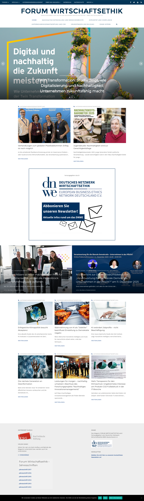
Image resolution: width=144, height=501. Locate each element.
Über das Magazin (52, 2)
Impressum (67, 2)
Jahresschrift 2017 (25, 469)
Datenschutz (79, 2)
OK (100, 498)
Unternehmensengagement (32, 2)
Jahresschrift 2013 (25, 483)
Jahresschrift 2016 (25, 473)
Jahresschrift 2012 (25, 487)
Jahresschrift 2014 (25, 480)
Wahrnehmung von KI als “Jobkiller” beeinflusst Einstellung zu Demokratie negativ (72, 330)
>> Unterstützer (23, 455)
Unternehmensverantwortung (32, 106)
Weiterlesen (23, 159)
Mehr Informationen (115, 498)
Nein (105, 498)
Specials (15, 2)
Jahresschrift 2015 (25, 476)
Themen (5, 2)
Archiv (89, 2)
